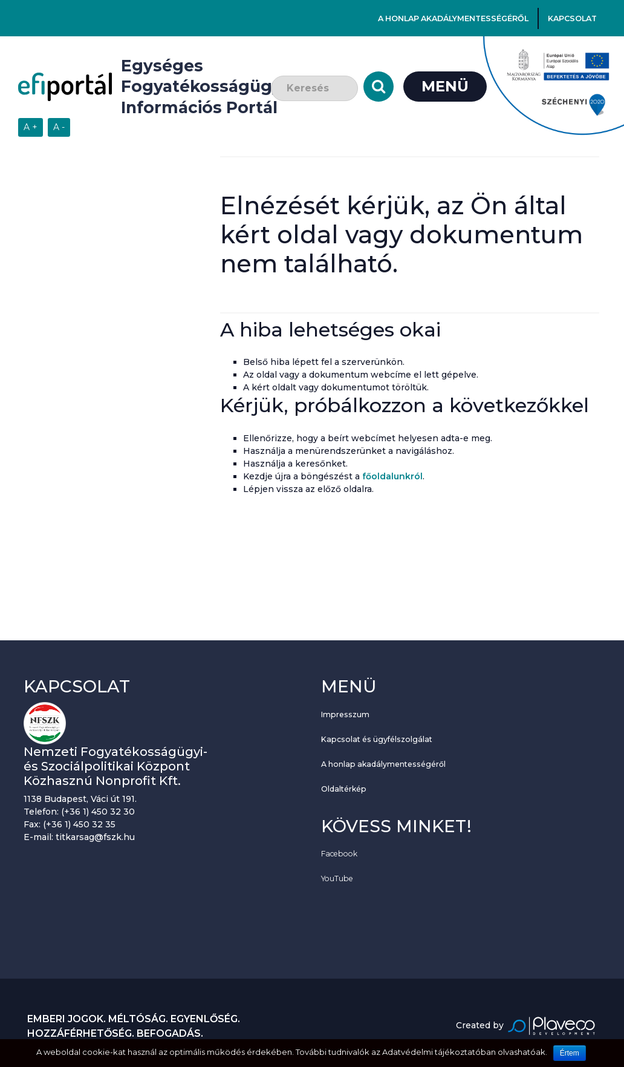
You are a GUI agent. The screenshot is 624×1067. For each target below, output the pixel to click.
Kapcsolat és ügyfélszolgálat (376, 739)
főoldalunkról (392, 476)
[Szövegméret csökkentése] (59, 127)
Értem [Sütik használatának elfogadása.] (569, 1053)
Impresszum (345, 714)
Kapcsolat (572, 18)
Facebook (339, 853)
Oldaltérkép (343, 788)
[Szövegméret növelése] (30, 127)
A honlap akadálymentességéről (453, 18)
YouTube (337, 878)
